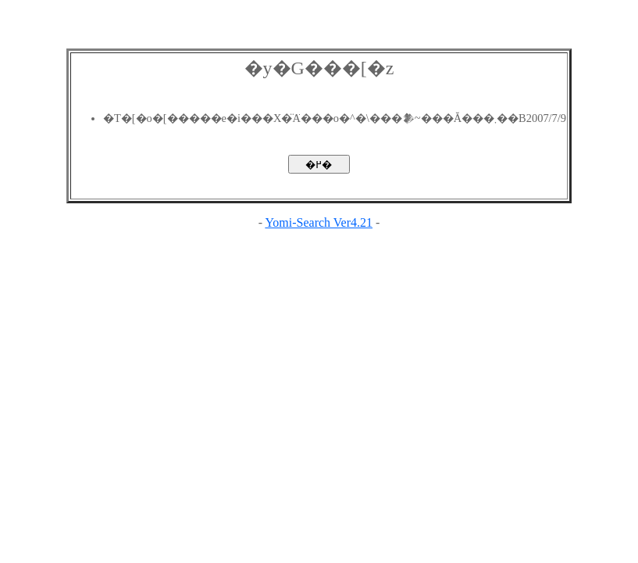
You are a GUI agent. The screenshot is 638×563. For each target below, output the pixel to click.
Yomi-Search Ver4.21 (318, 222)
